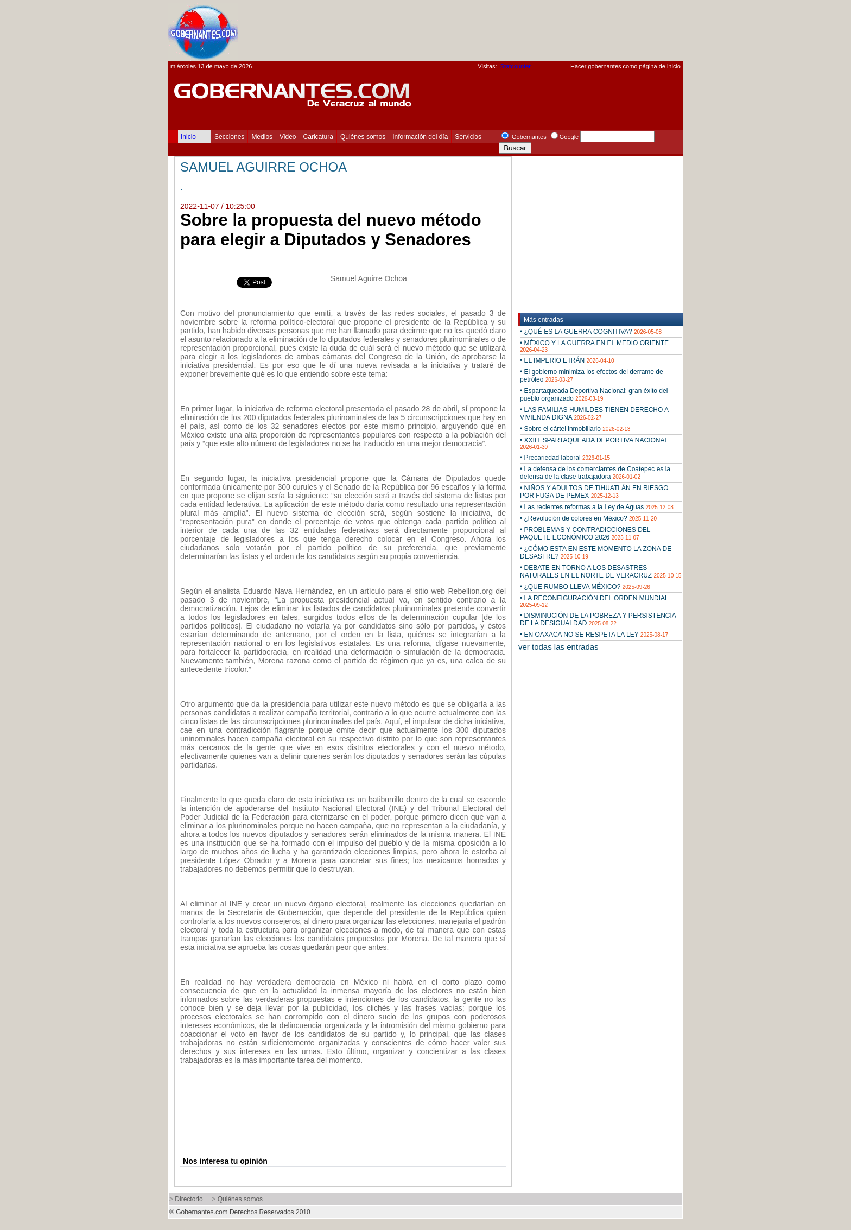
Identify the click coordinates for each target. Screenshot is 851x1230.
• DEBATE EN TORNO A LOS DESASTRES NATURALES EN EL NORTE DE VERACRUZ (601, 571)
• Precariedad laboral (565, 457)
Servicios (468, 137)
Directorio (188, 1199)
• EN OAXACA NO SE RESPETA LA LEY (594, 634)
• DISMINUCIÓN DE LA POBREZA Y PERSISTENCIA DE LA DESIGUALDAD (598, 619)
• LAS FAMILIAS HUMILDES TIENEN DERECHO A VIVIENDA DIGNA (594, 413)
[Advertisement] (485, 30)
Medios (261, 137)
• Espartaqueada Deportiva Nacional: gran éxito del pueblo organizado (594, 394)
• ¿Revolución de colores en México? (588, 518)
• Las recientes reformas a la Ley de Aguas (597, 507)
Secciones (229, 137)
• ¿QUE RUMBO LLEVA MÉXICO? (585, 587)
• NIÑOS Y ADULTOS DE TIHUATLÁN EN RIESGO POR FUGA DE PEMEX (594, 491)
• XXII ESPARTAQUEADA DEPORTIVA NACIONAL (594, 443)
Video (288, 137)
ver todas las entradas (558, 646)
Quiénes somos (362, 137)
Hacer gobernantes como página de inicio (625, 66)
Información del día (420, 137)
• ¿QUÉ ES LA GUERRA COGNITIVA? (591, 331)
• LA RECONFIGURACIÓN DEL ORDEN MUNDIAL (594, 601)
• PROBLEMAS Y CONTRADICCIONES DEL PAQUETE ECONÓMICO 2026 (585, 533)
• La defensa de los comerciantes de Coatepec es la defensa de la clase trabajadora (595, 472)
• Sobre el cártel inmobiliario (575, 429)
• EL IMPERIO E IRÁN (567, 360)
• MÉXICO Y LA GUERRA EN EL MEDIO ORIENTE (594, 346)
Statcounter (515, 66)
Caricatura (318, 137)
